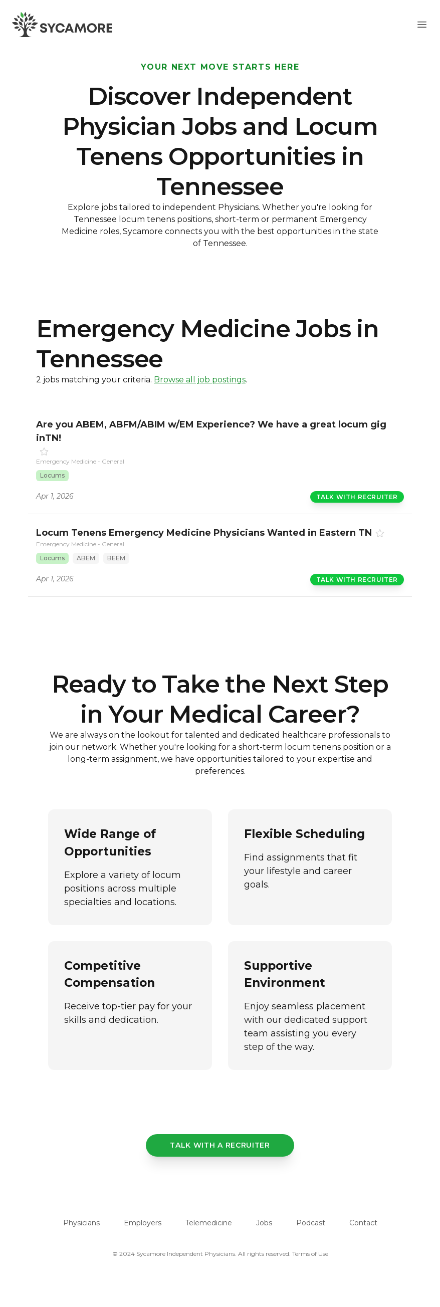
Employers (142, 1222)
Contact (363, 1222)
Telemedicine (208, 1222)
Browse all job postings (200, 379)
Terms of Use (310, 1253)
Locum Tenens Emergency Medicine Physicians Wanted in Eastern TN (204, 532)
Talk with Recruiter (357, 497)
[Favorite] (44, 452)
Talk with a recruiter (220, 1145)
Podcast (310, 1222)
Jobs (264, 1222)
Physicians (81, 1222)
